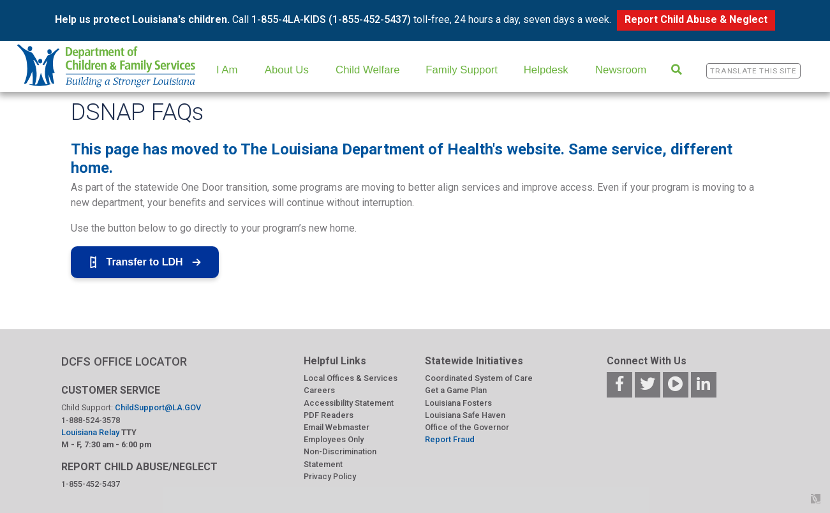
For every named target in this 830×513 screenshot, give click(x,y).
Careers (319, 390)
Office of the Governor (467, 427)
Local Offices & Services (350, 378)
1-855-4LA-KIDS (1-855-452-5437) (331, 19)
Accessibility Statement (349, 403)
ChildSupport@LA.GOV (158, 407)
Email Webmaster (336, 427)
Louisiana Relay (91, 432)
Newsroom (620, 70)
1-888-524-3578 (90, 420)
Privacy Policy (330, 476)
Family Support (462, 70)
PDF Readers (328, 415)
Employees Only (334, 439)
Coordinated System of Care (479, 378)
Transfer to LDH (145, 262)
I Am (227, 70)
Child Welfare (367, 70)
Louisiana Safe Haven (465, 415)
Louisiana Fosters (458, 403)
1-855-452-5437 (90, 484)
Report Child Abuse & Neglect (696, 19)
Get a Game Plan (456, 390)
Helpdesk (546, 70)
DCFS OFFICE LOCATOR (124, 361)
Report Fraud (450, 439)
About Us (287, 70)
